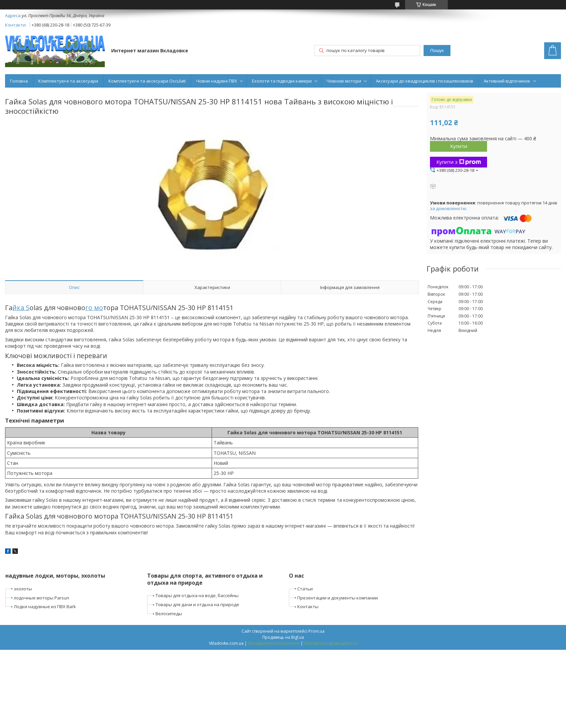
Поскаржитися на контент (274, 643)
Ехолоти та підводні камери (282, 81)
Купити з (458, 161)
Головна (19, 81)
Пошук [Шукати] (437, 50)
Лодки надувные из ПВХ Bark (45, 606)
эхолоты (23, 589)
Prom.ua (316, 631)
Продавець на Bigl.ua (283, 637)
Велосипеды (169, 614)
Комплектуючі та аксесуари (68, 81)
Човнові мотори (343, 81)
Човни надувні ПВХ (216, 81)
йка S (21, 307)
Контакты (307, 606)
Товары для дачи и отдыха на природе (197, 604)
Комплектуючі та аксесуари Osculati (147, 81)
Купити (458, 146)
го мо (94, 307)
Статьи (305, 589)
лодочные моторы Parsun (41, 598)
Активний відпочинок (507, 81)
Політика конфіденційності (330, 643)
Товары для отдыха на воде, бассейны (197, 595)
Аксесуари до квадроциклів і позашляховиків (424, 81)
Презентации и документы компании (337, 598)
